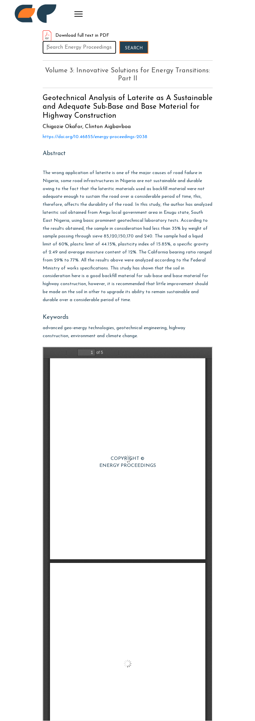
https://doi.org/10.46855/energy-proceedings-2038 (95, 136)
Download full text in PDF (76, 35)
